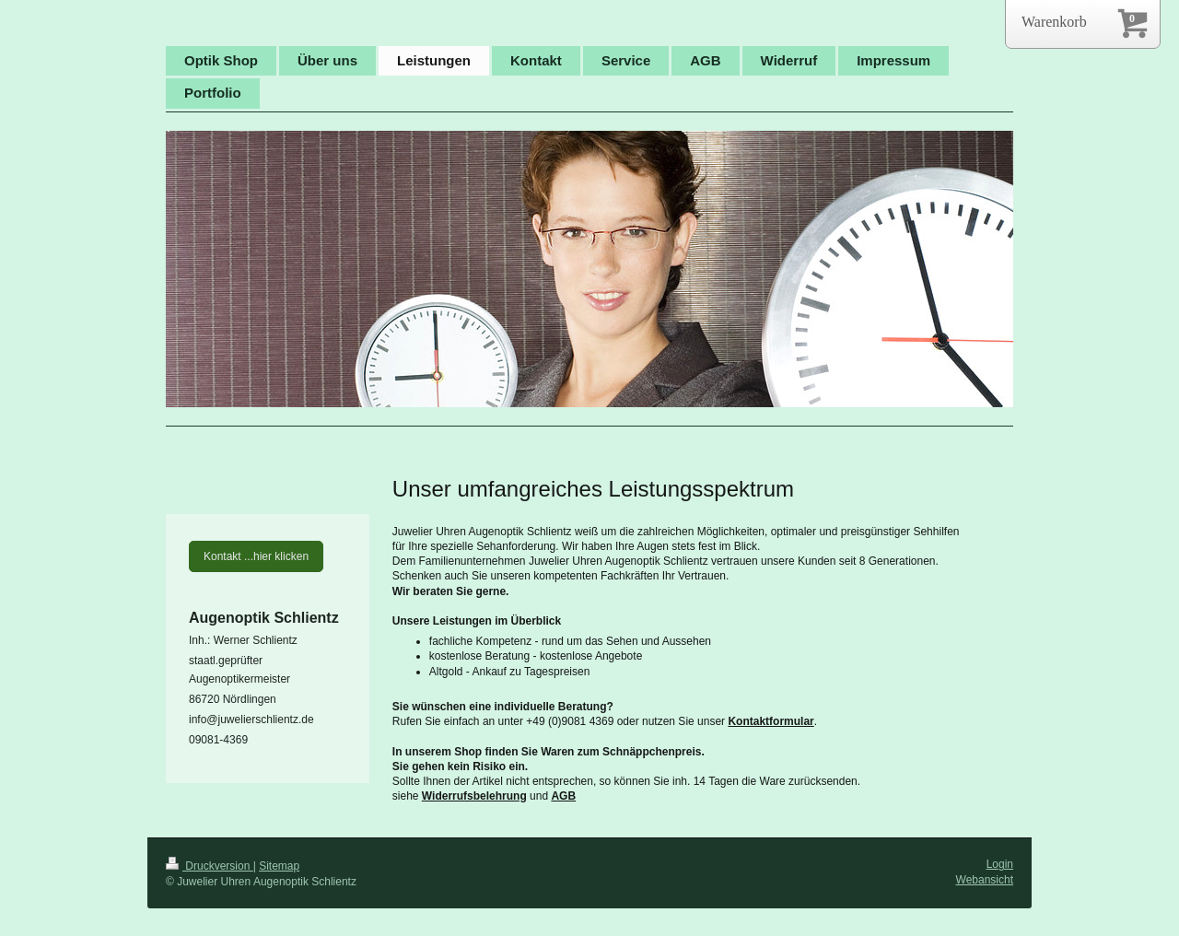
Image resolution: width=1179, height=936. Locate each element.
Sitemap (279, 866)
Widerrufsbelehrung (474, 796)
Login (999, 864)
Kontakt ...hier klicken (256, 556)
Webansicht (984, 879)
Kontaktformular (770, 721)
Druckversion (209, 866)
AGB (563, 796)
